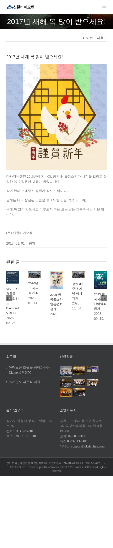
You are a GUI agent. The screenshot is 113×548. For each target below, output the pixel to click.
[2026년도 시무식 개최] (34, 272)
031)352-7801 (24, 431)
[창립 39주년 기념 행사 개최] (78, 272)
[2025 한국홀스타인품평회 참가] (56, 272)
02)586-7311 (76, 436)
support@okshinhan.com (87, 446)
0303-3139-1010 (25, 436)
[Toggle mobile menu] (104, 6)
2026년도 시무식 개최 (33, 288)
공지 (32, 243)
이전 (89, 38)
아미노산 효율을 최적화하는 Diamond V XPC (29, 370)
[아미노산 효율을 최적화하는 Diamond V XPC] (12, 272)
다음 (100, 38)
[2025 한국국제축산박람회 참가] (100, 272)
